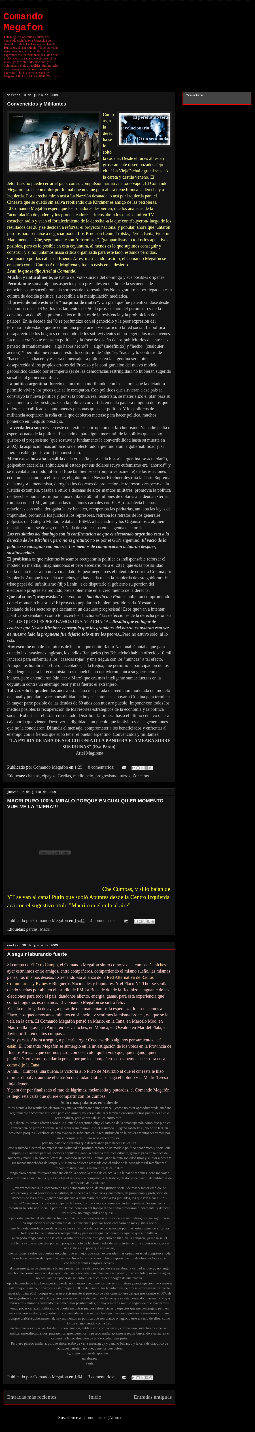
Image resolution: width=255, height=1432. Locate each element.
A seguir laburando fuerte (37, 954)
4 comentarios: (104, 920)
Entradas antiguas (153, 1397)
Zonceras (140, 775)
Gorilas (64, 775)
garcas (32, 929)
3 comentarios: (101, 1376)
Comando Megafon (23, 22)
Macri (45, 929)
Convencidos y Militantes (36, 104)
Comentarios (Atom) (102, 1417)
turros (125, 775)
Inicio (95, 1397)
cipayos (48, 775)
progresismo (106, 775)
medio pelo (83, 775)
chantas (33, 775)
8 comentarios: (101, 767)
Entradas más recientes (31, 1397)
